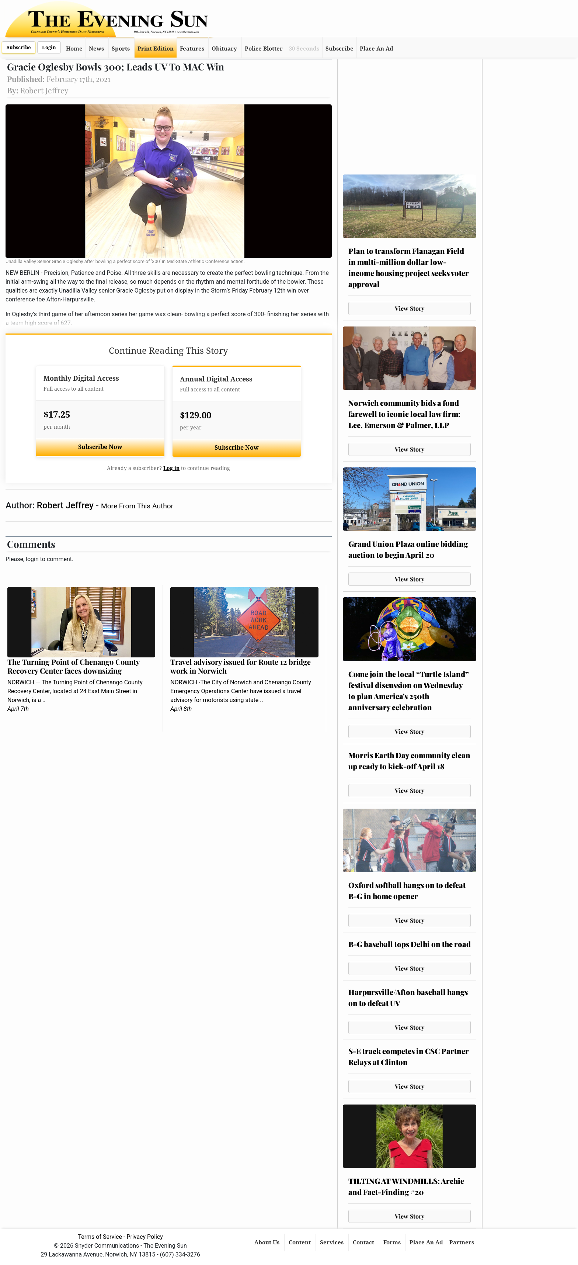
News (96, 48)
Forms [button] (392, 1242)
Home (74, 48)
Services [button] (332, 1242)
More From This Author (137, 506)
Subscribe (19, 47)
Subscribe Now (100, 446)
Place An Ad (376, 48)
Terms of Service (100, 1236)
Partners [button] (462, 1242)
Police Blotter (264, 48)
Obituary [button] (224, 48)
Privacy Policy (144, 1236)
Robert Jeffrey (66, 505)
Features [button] (192, 48)
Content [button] (300, 1242)
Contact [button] (364, 1242)
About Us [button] (267, 1242)
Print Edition (155, 48)
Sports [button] (121, 48)
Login (49, 47)
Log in (171, 468)
